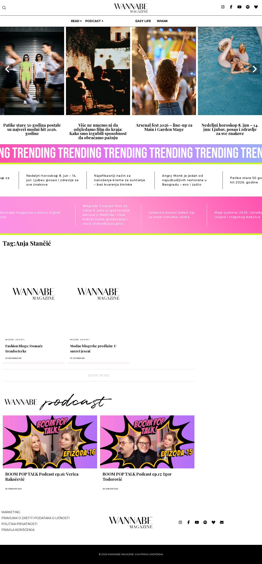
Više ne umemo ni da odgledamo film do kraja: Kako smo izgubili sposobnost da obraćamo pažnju (98, 131)
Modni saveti (15, 340)
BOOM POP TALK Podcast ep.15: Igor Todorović (137, 476)
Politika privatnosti (19, 524)
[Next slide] (254, 69)
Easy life (143, 21)
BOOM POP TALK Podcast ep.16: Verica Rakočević (41, 476)
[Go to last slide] (7, 69)
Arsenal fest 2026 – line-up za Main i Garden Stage (164, 127)
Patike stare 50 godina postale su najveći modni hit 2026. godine (32, 129)
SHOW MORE (98, 375)
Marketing (10, 512)
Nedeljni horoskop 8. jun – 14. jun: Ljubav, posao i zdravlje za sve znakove (230, 129)
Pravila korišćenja (17, 530)
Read (75, 21)
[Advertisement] (225, 265)
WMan (162, 21)
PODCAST (93, 21)
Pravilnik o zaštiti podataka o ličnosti (35, 518)
